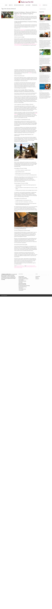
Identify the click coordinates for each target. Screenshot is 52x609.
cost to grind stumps (29, 265)
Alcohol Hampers (21, 276)
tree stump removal (19, 267)
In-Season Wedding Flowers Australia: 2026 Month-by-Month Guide (44, 21)
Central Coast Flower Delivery (23, 278)
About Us (37, 277)
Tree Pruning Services (22, 289)
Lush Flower (21, 282)
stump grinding (22, 29)
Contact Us (37, 278)
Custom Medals (21, 279)
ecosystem (30, 72)
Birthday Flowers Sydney (23, 277)
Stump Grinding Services (20, 265)
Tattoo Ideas (21, 287)
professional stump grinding (20, 266)
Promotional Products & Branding (24, 285)
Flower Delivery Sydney (22, 281)
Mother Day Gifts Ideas (22, 284)
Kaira (6, 295)
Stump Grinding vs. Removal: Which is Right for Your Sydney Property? (25, 12)
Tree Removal (21, 290)
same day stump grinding (28, 266)
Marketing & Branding (22, 283)
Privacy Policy (38, 276)
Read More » (44, 29)
